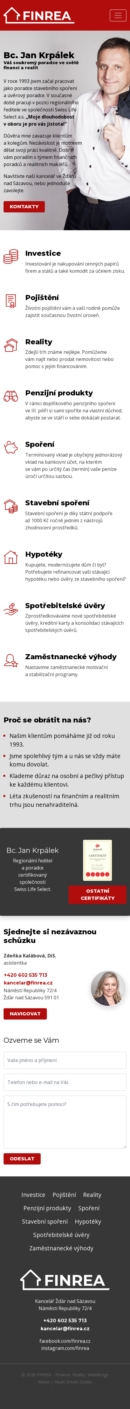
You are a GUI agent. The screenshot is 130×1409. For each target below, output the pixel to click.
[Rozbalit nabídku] (118, 15)
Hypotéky (88, 1221)
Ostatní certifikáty (98, 894)
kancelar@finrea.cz (28, 983)
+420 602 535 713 (25, 975)
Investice (33, 1195)
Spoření (88, 1208)
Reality (92, 1195)
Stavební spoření (45, 1221)
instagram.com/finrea (65, 1348)
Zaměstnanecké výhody (61, 1248)
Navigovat (25, 1014)
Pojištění (64, 1195)
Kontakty (24, 206)
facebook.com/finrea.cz (65, 1341)
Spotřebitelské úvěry (61, 1235)
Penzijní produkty (47, 1208)
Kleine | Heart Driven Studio (65, 1382)
